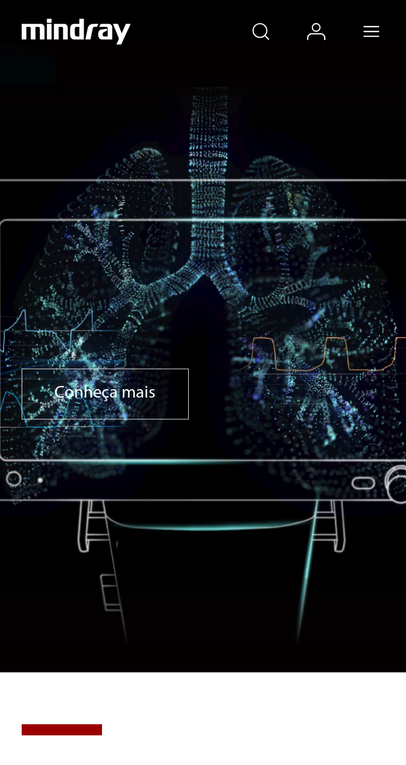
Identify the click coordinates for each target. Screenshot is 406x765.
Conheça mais (104, 393)
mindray (76, 31)
